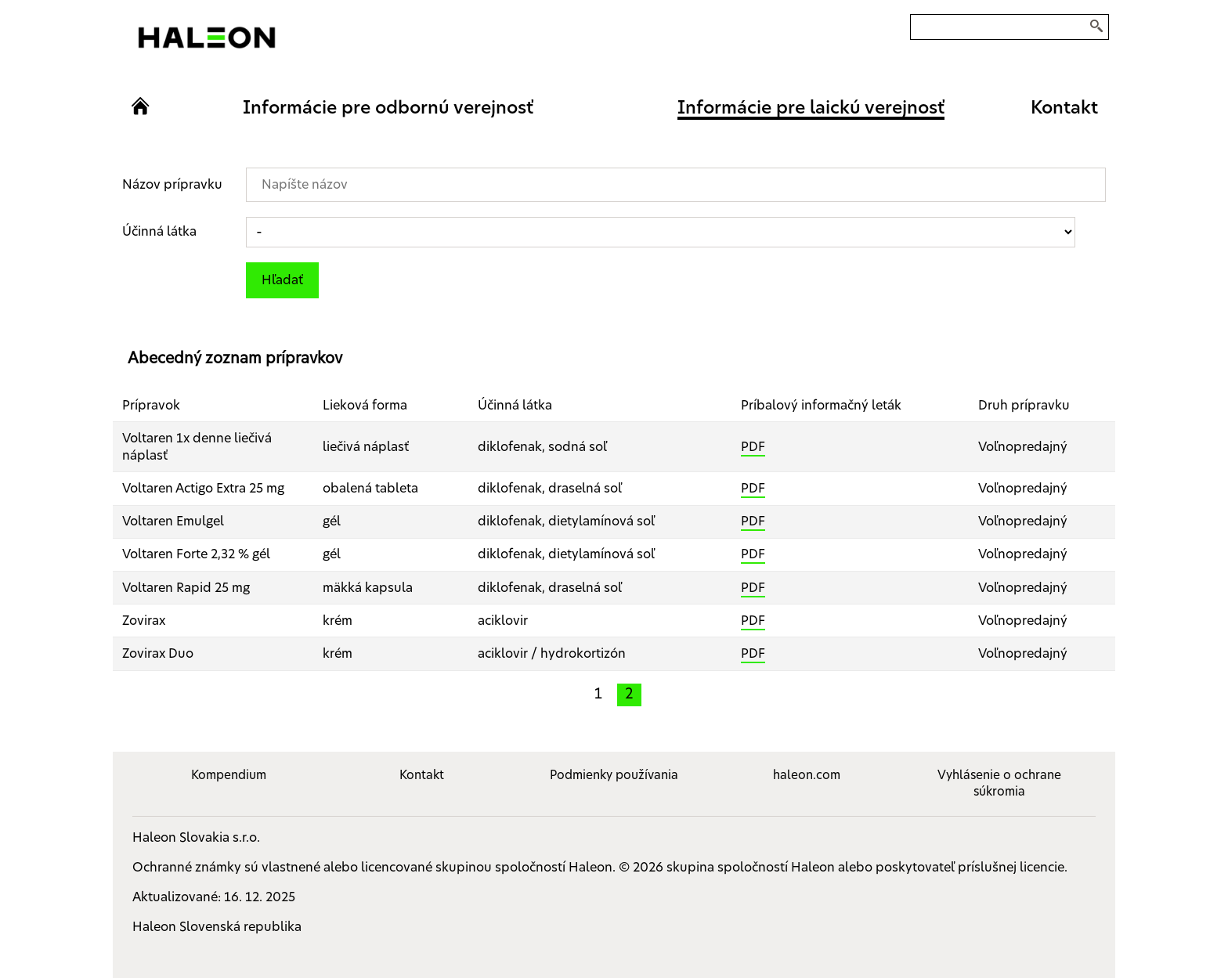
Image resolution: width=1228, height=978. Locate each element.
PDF (753, 447)
